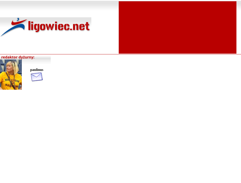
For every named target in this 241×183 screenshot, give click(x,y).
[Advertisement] (177, 27)
